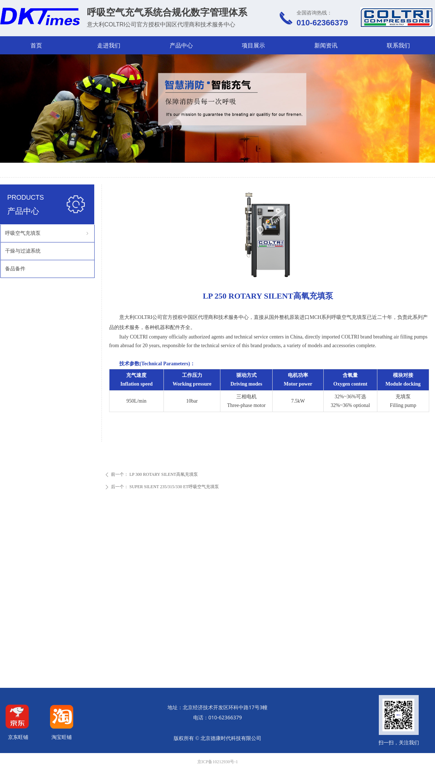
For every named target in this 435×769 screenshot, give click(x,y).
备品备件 (15, 268)
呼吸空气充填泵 (47, 233)
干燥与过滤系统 (23, 251)
